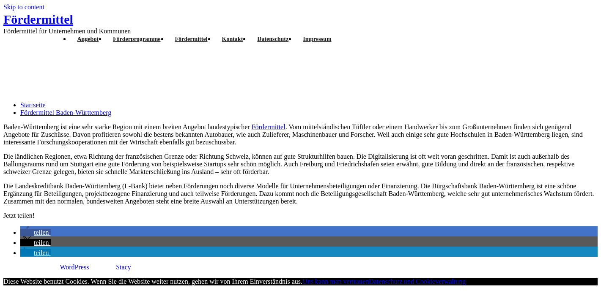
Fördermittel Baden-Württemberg (65, 112)
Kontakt (232, 39)
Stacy (123, 267)
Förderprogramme (136, 39)
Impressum (317, 39)
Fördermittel (38, 19)
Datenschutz (272, 39)
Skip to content (23, 7)
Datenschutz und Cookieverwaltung (417, 281)
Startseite (33, 105)
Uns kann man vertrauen (335, 281)
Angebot (88, 39)
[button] (35, 232)
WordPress (74, 267)
